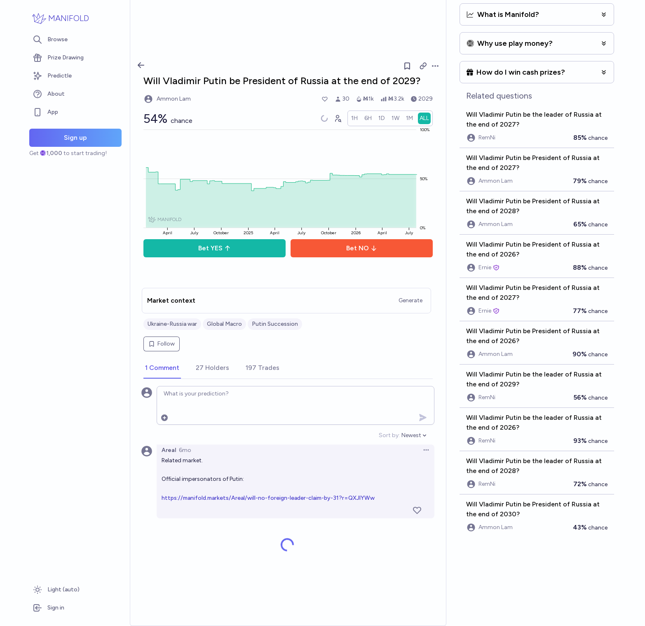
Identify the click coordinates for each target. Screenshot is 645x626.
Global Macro (224, 323)
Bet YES (214, 248)
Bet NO (361, 248)
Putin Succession (275, 323)
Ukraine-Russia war (172, 323)
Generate (410, 300)
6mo (185, 450)
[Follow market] (407, 66)
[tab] (162, 368)
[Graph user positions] (337, 118)
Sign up (75, 137)
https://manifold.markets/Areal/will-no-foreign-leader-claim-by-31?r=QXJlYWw (268, 497)
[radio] (354, 118)
